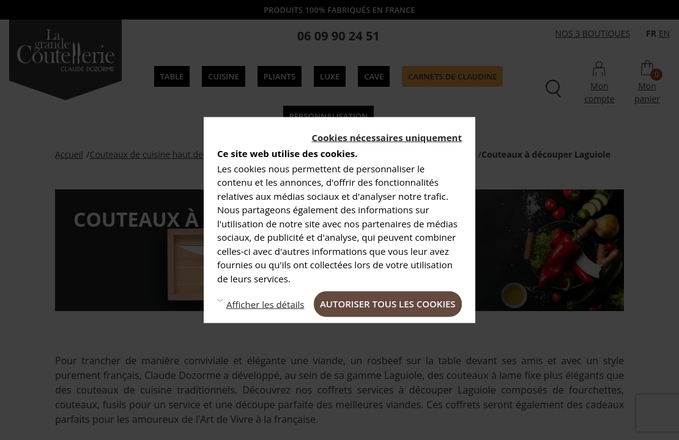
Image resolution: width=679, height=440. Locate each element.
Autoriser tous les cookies (388, 304)
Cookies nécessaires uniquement (386, 137)
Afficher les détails (265, 304)
